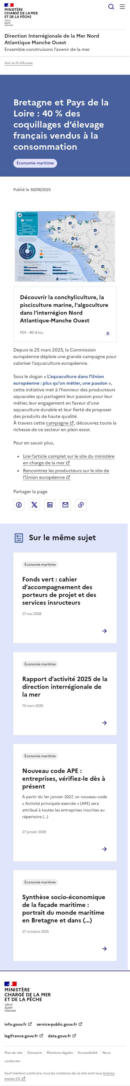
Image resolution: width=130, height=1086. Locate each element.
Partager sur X (34, 504)
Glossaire (34, 1052)
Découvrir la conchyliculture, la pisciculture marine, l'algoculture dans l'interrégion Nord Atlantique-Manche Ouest (64, 309)
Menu (122, 6)
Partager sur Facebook (18, 504)
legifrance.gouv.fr (21, 1036)
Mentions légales (60, 1052)
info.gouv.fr (15, 1024)
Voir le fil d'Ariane (18, 63)
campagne (57, 423)
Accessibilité (88, 1052)
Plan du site (13, 1052)
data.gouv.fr (59, 1036)
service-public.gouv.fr (57, 1024)
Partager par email (65, 504)
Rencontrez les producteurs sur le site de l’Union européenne (66, 473)
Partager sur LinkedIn (49, 504)
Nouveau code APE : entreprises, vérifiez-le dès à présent (63, 778)
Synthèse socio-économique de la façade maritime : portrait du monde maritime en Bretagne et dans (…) (63, 909)
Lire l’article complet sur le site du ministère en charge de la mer (68, 459)
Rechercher (111, 6)
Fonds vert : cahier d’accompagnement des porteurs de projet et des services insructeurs (59, 591)
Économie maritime (35, 163)
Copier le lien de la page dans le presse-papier (80, 504)
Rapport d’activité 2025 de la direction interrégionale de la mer (64, 686)
